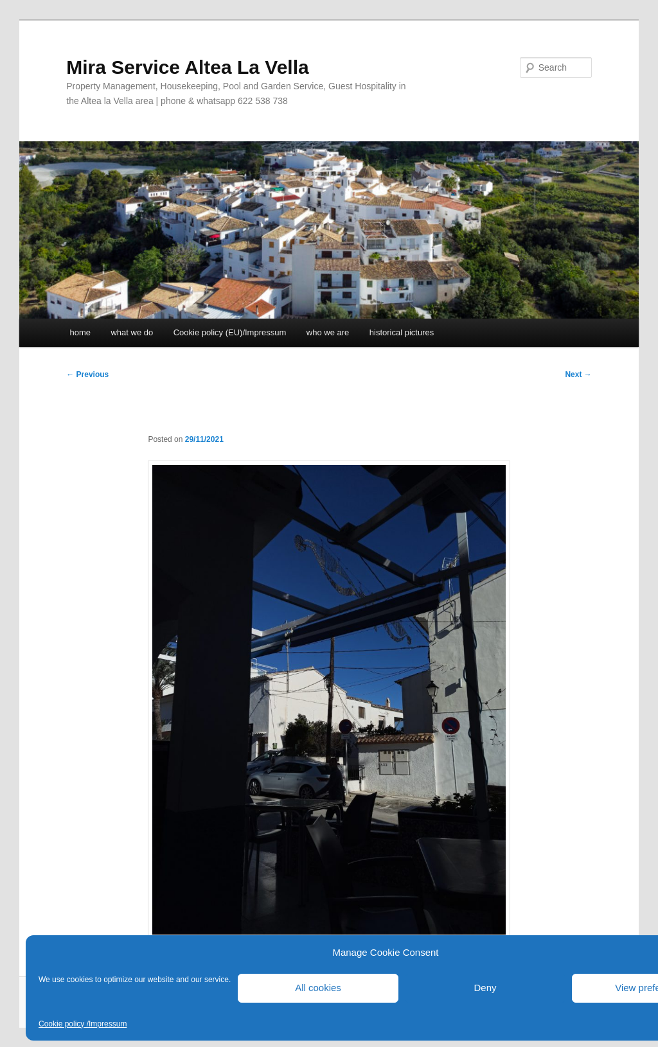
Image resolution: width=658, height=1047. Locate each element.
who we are (328, 332)
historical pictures (401, 332)
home (80, 332)
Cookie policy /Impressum (83, 1023)
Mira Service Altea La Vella (187, 67)
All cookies (318, 987)
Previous (87, 374)
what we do (132, 332)
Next (578, 374)
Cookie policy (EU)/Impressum (230, 332)
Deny (485, 987)
